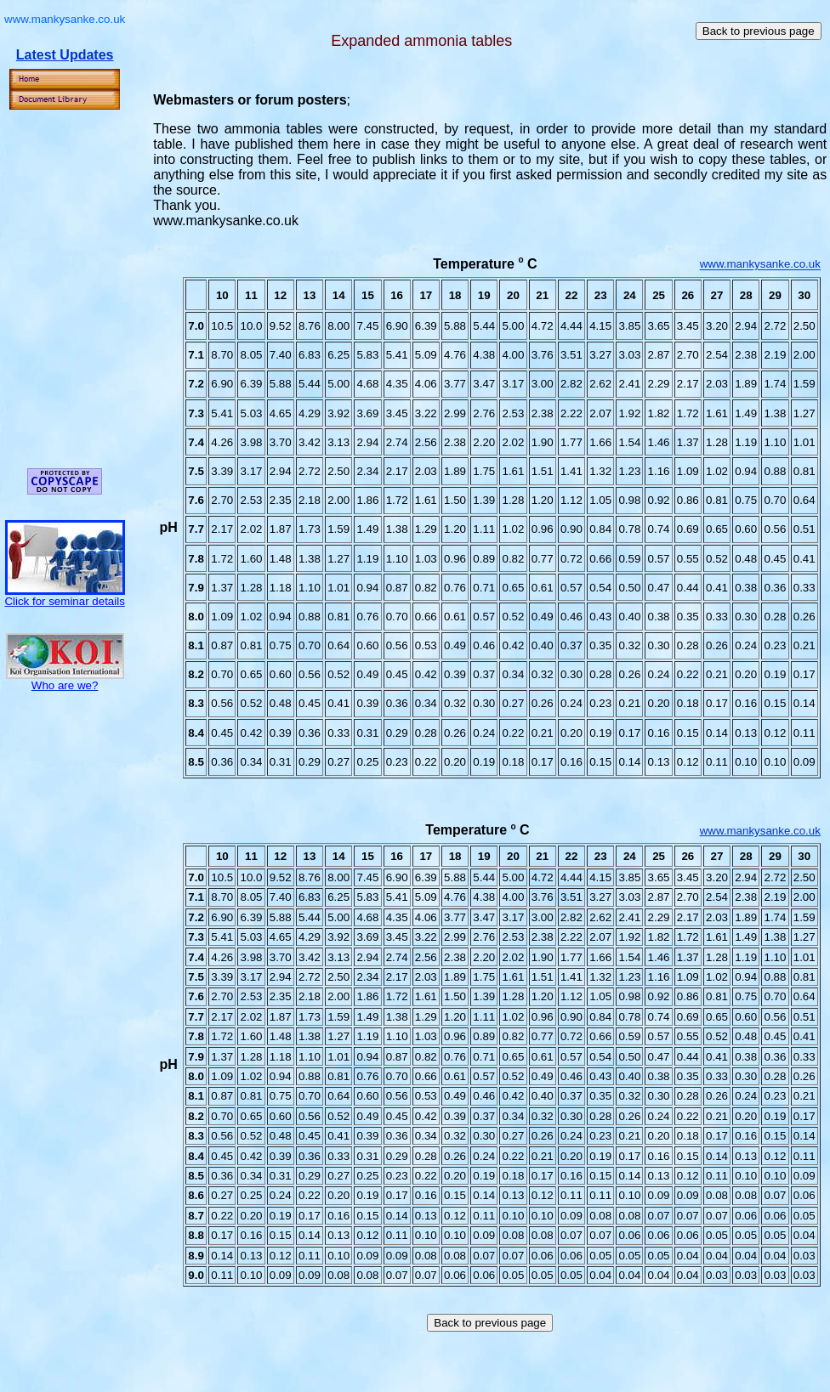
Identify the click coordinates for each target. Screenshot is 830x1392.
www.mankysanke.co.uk (760, 264)
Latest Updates (65, 55)
